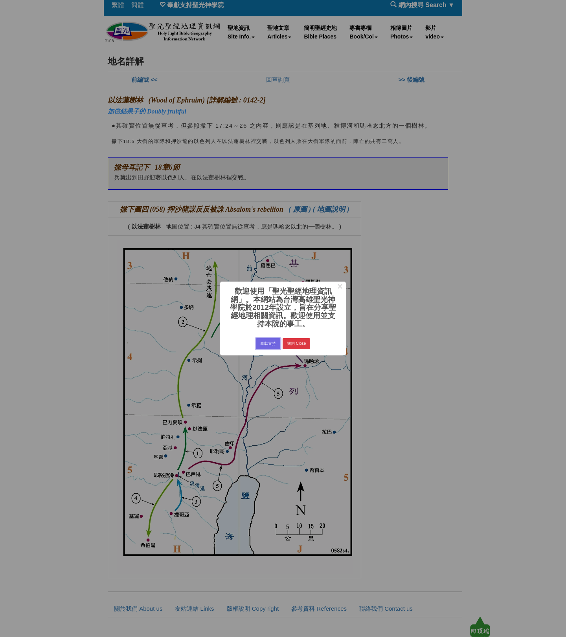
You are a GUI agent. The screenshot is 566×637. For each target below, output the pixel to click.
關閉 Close (296, 343)
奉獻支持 (268, 343)
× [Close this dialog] (340, 287)
